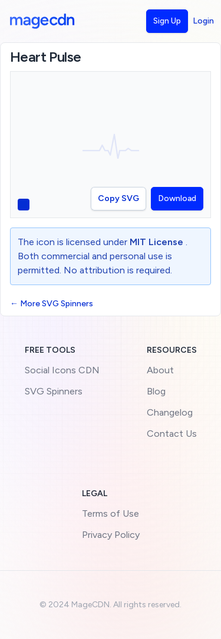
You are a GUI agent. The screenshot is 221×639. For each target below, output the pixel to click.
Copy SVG (118, 198)
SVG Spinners (54, 391)
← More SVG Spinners (51, 304)
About (160, 370)
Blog (156, 391)
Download (177, 198)
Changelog (170, 412)
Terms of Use (110, 513)
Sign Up (167, 21)
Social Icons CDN (62, 370)
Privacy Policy (111, 534)
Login (203, 21)
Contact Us (172, 433)
